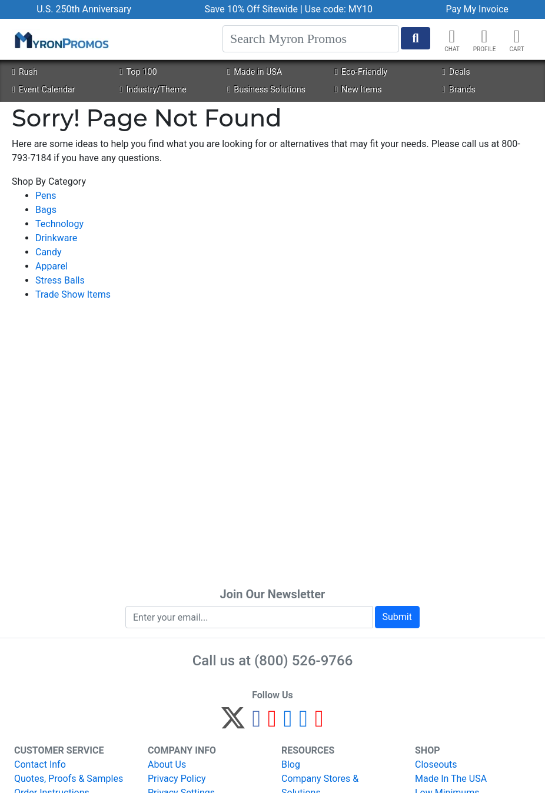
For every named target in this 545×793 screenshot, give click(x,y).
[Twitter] (233, 723)
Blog (290, 764)
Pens (46, 195)
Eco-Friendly (361, 72)
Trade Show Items (73, 294)
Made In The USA (451, 778)
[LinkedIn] (303, 723)
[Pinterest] (272, 723)
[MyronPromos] (60, 39)
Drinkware (56, 238)
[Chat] (452, 36)
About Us (167, 764)
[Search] (310, 38)
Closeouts (436, 764)
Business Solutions (266, 90)
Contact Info (40, 764)
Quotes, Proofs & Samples (68, 778)
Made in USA (254, 72)
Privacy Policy (177, 778)
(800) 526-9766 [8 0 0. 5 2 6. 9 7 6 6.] (303, 660)
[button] (484, 36)
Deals (456, 72)
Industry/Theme (152, 90)
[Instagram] (288, 723)
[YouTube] (319, 723)
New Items (358, 90)
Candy (48, 252)
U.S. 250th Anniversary (83, 9)
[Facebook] (256, 723)
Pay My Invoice (477, 9)
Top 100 (138, 72)
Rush (24, 72)
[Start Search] (415, 38)
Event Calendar (43, 90)
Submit (397, 616)
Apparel (51, 266)
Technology (59, 223)
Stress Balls (60, 280)
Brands (459, 90)
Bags (46, 209)
